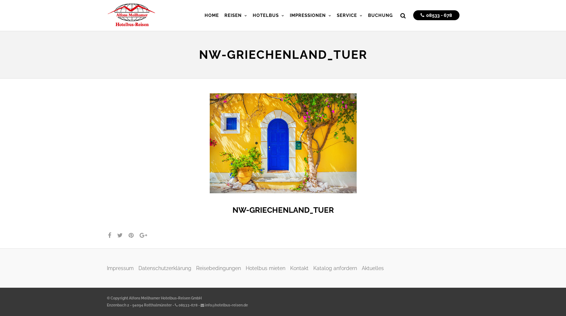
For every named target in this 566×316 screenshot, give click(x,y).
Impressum (120, 268)
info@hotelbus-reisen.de (224, 305)
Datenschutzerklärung (164, 268)
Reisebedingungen (218, 268)
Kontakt (299, 268)
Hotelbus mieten (265, 268)
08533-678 (186, 305)
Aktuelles (373, 268)
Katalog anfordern (335, 268)
